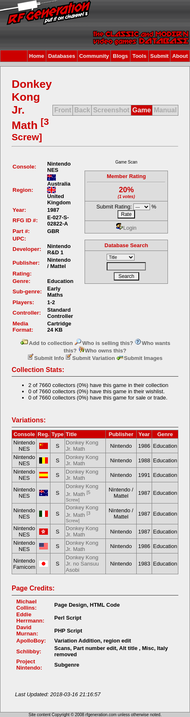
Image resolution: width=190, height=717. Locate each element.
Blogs (120, 56)
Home (36, 56)
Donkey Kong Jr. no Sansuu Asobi (82, 563)
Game (141, 110)
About (180, 56)
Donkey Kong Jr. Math (82, 445)
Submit (159, 56)
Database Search (126, 245)
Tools (139, 56)
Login (126, 228)
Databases (61, 56)
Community (94, 56)
